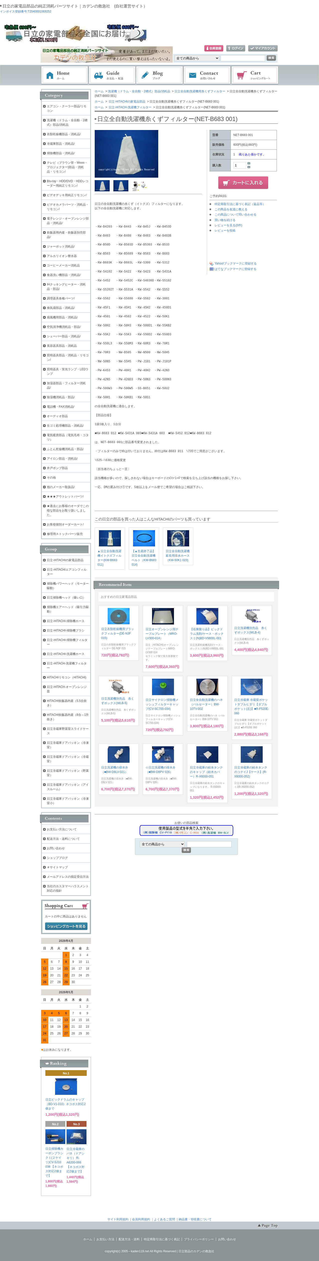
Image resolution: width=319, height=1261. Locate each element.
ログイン (235, 48)
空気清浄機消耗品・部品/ (63, 327)
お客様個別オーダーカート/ (65, 524)
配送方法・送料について (63, 839)
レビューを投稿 (225, 230)
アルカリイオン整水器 (62, 256)
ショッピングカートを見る (66, 926)
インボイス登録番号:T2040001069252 (25, 11)
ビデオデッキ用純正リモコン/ (66, 195)
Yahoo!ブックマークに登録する (236, 263)
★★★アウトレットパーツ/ (65, 496)
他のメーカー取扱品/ (61, 487)
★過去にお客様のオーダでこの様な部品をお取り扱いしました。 (68, 510)
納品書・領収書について (195, 1219)
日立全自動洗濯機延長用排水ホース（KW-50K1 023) (178, 555)
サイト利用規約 (117, 1219)
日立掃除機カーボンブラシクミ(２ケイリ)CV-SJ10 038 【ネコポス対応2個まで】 (54, 1162)
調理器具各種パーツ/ (61, 298)
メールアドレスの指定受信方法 (68, 877)
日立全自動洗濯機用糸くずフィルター (199, 91)
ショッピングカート (255, 75)
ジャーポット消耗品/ (61, 246)
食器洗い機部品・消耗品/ (63, 275)
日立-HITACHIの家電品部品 (126, 101)
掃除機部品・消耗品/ (61, 153)
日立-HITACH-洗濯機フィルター (130, 107)
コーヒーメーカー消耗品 (63, 265)
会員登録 (214, 48)
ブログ (159, 75)
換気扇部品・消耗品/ (61, 308)
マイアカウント (263, 48)
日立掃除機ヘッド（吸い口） (66, 597)
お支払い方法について (62, 829)
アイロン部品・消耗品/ (62, 458)
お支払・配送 (112, 75)
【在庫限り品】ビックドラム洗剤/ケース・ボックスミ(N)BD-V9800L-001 (207, 634)
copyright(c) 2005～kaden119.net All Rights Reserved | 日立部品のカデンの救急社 (159, 1251)
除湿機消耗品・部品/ (61, 397)
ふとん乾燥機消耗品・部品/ (65, 449)
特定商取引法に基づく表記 (162, 1239)
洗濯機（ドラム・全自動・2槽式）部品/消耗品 (139, 91)
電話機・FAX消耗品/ (60, 406)
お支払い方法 (105, 1239)
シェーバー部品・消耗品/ (63, 336)
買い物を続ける (225, 220)
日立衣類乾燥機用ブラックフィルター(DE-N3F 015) (117, 633)
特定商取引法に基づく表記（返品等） (240, 204)
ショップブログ (57, 858)
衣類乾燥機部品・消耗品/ (63, 134)
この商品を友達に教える (231, 209)
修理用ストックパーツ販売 (65, 534)
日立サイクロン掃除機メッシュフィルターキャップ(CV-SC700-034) (162, 704)
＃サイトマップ (57, 867)
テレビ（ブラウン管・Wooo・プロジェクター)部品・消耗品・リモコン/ (67, 167)
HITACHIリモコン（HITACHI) (66, 677)
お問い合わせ (207, 75)
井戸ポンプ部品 (57, 468)
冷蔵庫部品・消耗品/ (61, 143)
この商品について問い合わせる (235, 214)
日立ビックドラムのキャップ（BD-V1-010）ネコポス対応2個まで (65, 1104)
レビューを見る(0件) (228, 225)
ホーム (64, 75)
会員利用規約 (141, 1219)
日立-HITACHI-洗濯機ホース (65, 654)
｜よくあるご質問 (163, 1219)
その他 (51, 477)
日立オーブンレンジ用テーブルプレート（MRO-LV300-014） (162, 634)
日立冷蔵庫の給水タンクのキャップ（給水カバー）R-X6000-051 (206, 772)
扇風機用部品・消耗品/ (62, 317)
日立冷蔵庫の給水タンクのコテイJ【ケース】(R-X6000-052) (250, 772)
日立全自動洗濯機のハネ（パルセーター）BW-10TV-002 (206, 704)
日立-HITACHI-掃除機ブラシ (65, 630)
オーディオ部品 (57, 416)
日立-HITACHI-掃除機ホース (65, 621)
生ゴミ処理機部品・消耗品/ (65, 425)
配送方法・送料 (129, 1239)
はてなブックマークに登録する (235, 269)
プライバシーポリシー (199, 1239)
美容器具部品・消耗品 (62, 346)
